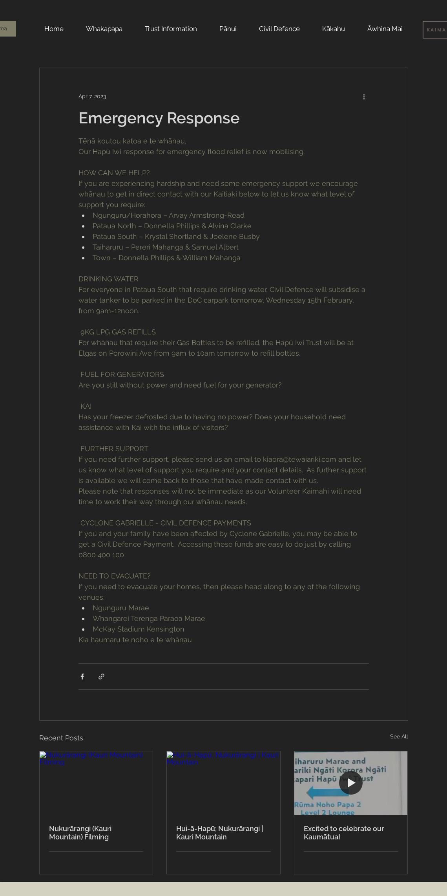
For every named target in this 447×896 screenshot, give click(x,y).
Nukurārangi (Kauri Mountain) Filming (80, 832)
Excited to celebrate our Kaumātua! (344, 832)
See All (399, 736)
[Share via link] (101, 676)
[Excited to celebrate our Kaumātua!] (351, 783)
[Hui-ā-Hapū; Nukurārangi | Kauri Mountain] (223, 783)
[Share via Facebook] (82, 676)
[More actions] (364, 96)
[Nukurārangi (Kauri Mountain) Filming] (96, 783)
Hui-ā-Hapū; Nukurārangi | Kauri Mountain (219, 832)
